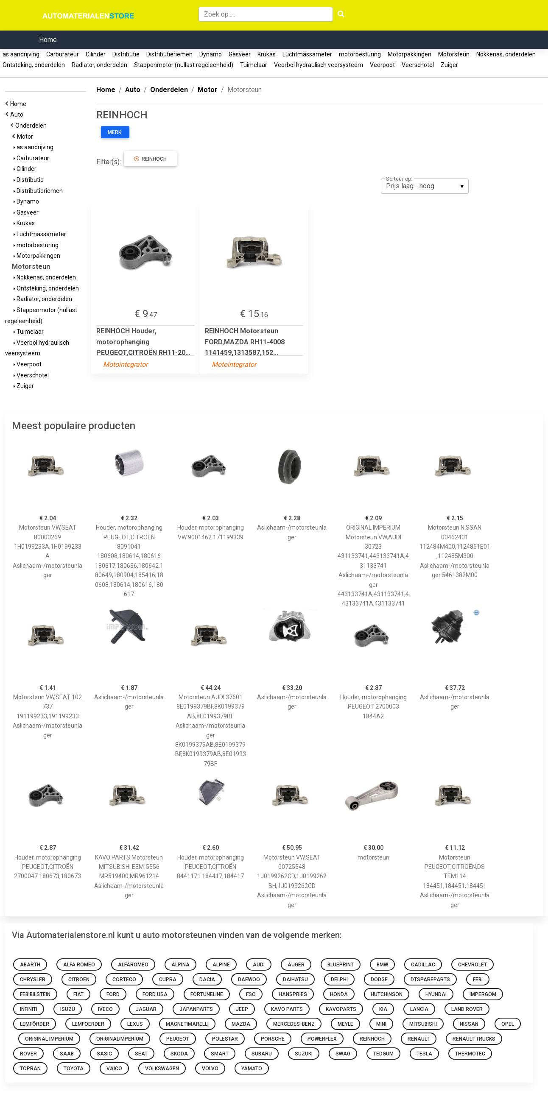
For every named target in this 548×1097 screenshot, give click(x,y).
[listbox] (425, 186)
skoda (179, 1054)
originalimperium (119, 1039)
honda (339, 994)
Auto (18, 114)
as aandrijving (21, 54)
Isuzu (67, 1009)
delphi (339, 980)
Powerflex (322, 1039)
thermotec (470, 1054)
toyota (74, 1069)
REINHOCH (150, 159)
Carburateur (62, 54)
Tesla (424, 1054)
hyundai (436, 994)
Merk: (115, 132)
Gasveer (239, 54)
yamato (251, 1069)
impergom (483, 994)
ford (113, 994)
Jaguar (146, 1009)
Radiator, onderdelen (99, 64)
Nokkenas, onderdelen (506, 54)
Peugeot (177, 1039)
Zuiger (449, 64)
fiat (78, 994)
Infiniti (28, 1009)
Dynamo (210, 54)
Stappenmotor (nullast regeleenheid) (183, 64)
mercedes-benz (294, 1024)
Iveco (105, 1009)
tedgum (383, 1054)
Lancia (419, 1009)
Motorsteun (454, 54)
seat (141, 1054)
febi (478, 980)
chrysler (32, 980)
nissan (469, 1024)
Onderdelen (32, 125)
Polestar (225, 1039)
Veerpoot (382, 64)
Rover (28, 1054)
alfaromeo (133, 965)
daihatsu (295, 980)
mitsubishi (423, 1024)
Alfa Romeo (79, 965)
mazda (241, 1024)
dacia (207, 980)
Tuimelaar (254, 64)
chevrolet (472, 965)
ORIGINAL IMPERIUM (49, 1039)
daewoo (249, 980)
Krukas (266, 54)
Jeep (242, 1009)
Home (48, 40)
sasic (104, 1054)
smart (220, 1054)
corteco (124, 980)
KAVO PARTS (287, 1009)
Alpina (180, 965)
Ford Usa (155, 994)
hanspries (293, 994)
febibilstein (35, 994)
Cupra (167, 980)
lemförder (34, 1024)
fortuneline (206, 994)
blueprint (340, 965)
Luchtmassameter (307, 54)
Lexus (135, 1024)
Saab (67, 1054)
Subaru (262, 1054)
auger (296, 965)
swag (343, 1054)
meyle (345, 1024)
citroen (78, 980)
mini (381, 1024)
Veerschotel (417, 64)
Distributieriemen (169, 54)
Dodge (379, 980)
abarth (30, 965)
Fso (251, 994)
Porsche (273, 1039)
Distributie (126, 54)
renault (419, 1039)
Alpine (221, 965)
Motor (26, 136)
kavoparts (341, 1009)
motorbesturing (359, 54)
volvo (210, 1069)
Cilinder (95, 54)
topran (30, 1069)
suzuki (304, 1054)
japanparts (196, 1009)
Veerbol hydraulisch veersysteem (318, 64)
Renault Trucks (474, 1039)
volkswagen (162, 1069)
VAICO (114, 1069)
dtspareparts (430, 980)
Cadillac (423, 965)
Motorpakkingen (409, 54)
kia (383, 1009)
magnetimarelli (187, 1024)
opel (507, 1024)
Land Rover (467, 1009)
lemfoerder (88, 1024)
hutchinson (387, 994)
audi (259, 965)
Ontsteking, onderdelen (33, 64)
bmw (382, 965)
